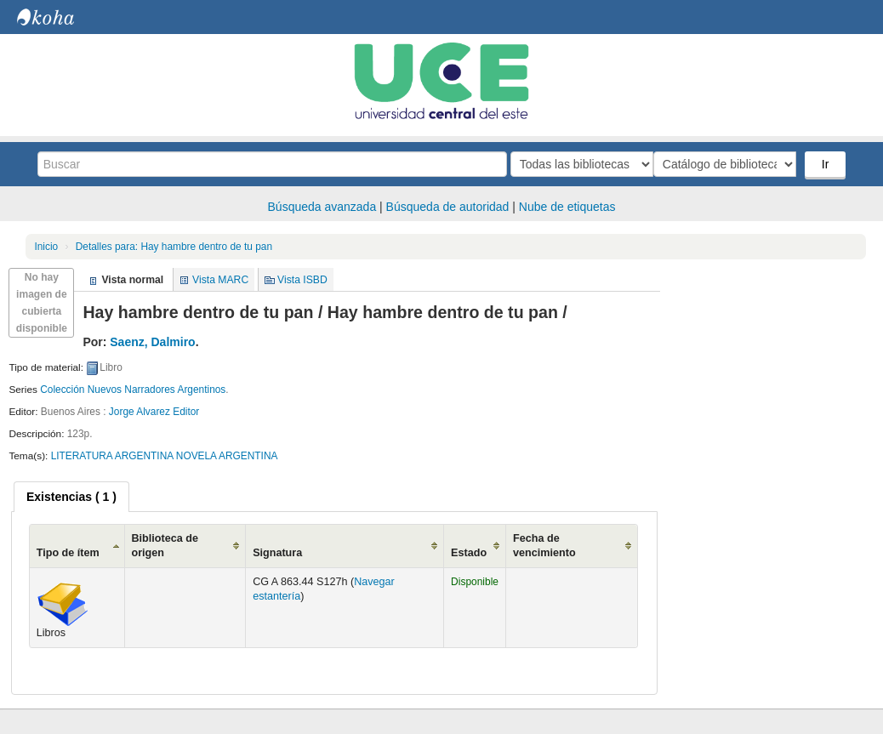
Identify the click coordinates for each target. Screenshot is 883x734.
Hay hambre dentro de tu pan (174, 247)
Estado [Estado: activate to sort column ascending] (469, 553)
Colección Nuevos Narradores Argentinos (132, 389)
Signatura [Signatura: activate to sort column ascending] (277, 553)
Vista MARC (220, 280)
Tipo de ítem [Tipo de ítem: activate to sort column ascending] (68, 553)
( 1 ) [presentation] (71, 497)
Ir (827, 164)
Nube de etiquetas (567, 206)
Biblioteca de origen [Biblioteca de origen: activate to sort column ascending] (165, 545)
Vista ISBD (302, 280)
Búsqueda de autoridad (448, 206)
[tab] (71, 496)
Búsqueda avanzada (322, 206)
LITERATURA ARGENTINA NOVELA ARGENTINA (164, 456)
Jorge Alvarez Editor (154, 412)
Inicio (46, 247)
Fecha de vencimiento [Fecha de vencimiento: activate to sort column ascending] (544, 545)
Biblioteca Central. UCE (59, 17)
